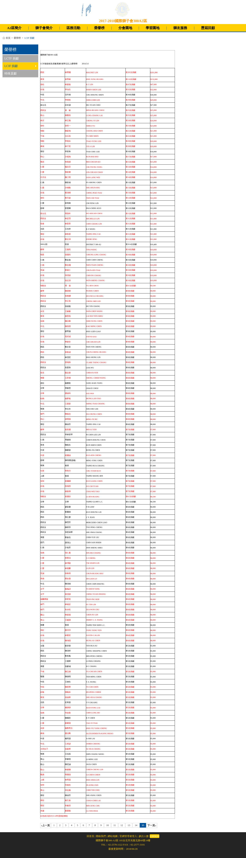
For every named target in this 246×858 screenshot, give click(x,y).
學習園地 (153, 28)
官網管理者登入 (128, 836)
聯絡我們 (101, 836)
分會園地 (125, 28)
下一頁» (151, 825)
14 (136, 825)
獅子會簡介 (44, 28)
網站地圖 (113, 836)
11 (114, 825)
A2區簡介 (14, 28)
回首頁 (90, 836)
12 (122, 825)
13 (129, 825)
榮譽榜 (99, 28)
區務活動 (73, 28)
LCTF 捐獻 (11, 58)
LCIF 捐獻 (20, 66)
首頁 (8, 38)
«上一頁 (45, 825)
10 (107, 825)
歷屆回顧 (208, 28)
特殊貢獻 (10, 73)
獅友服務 (180, 28)
